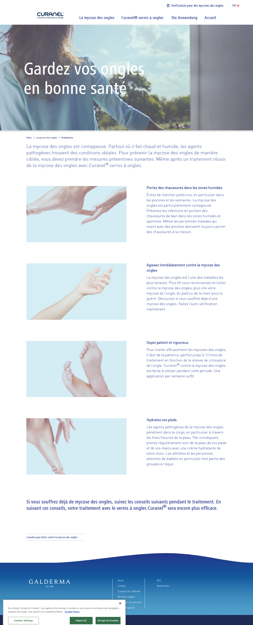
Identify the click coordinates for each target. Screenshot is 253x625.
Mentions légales (126, 596)
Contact (122, 585)
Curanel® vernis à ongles (142, 17)
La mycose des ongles (96, 17)
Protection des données (130, 602)
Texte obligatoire (126, 607)
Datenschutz (163, 585)
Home (29, 137)
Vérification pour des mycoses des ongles (197, 6)
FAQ (159, 580)
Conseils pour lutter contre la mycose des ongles (51, 537)
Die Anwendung (184, 17)
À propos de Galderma (129, 591)
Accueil (210, 17)
